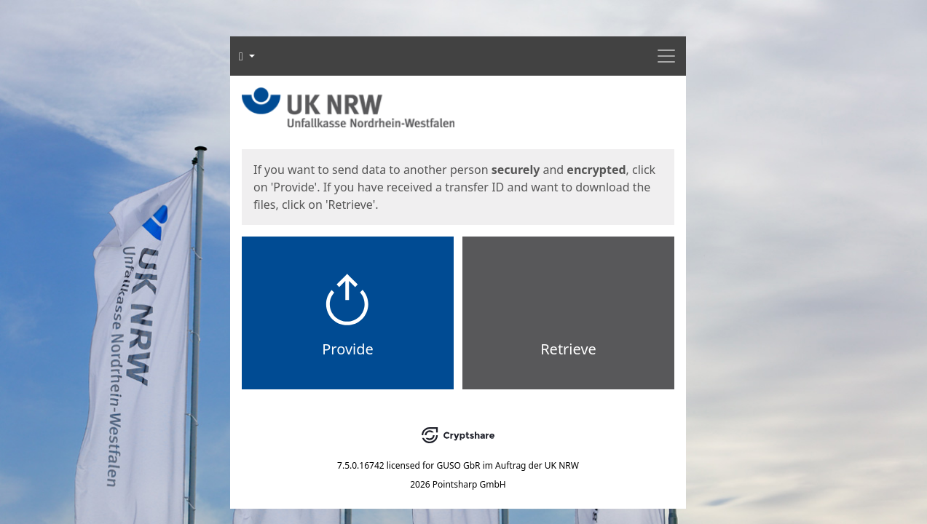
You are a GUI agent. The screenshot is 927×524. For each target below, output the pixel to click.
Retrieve (568, 349)
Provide (348, 349)
